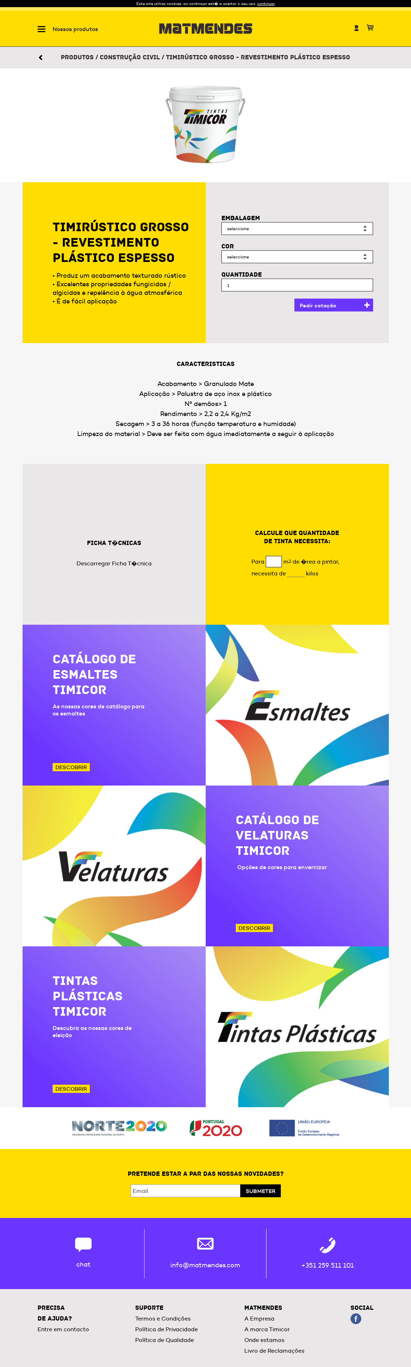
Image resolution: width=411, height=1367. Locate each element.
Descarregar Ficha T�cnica (114, 563)
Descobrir (71, 767)
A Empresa (259, 1318)
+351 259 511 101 (327, 1265)
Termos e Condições (163, 1318)
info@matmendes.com (205, 1265)
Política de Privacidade (166, 1329)
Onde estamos (264, 1340)
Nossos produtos (75, 29)
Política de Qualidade (164, 1340)
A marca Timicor (267, 1329)
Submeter (260, 1191)
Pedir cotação (318, 305)
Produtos (77, 57)
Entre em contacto (63, 1329)
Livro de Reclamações (274, 1350)
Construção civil (130, 57)
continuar (266, 3)
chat (83, 1264)
